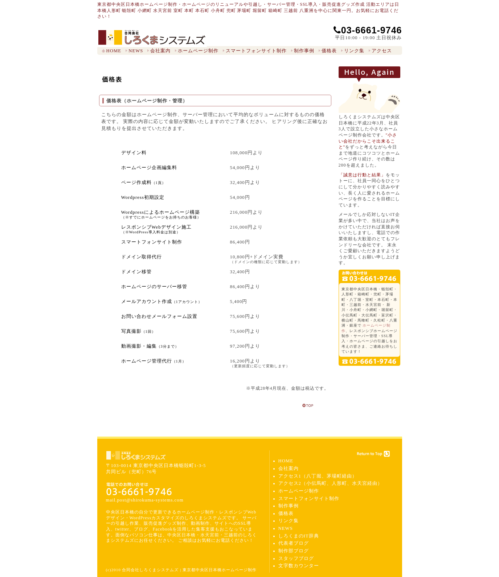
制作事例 (304, 50)
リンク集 (354, 50)
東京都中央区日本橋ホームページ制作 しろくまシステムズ (152, 37)
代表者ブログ (293, 543)
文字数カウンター (298, 565)
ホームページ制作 (198, 50)
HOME (114, 50)
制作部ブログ (293, 550)
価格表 (329, 50)
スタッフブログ (296, 558)
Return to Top (373, 453)
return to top (308, 406)
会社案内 (160, 50)
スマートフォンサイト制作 (256, 50)
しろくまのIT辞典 (298, 536)
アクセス (382, 50)
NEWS (135, 50)
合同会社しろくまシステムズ (136, 455)
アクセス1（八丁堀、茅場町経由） (317, 476)
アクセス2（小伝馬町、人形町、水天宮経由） (330, 483)
